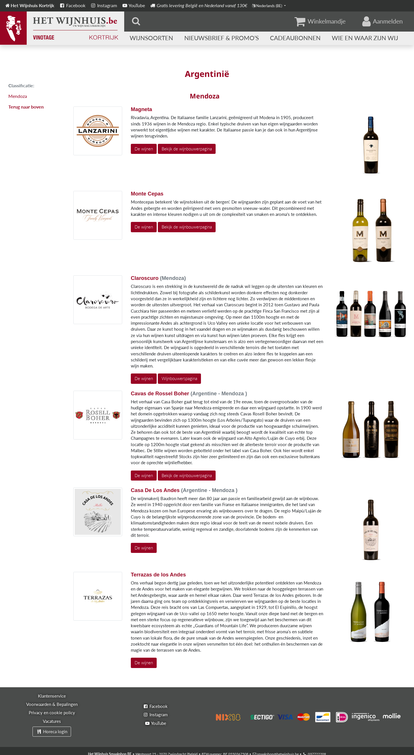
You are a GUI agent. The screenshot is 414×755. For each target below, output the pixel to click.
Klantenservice (52, 695)
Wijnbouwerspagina (179, 378)
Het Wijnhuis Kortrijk (29, 5)
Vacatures (52, 721)
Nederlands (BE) (267, 5)
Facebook (72, 5)
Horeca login (51, 731)
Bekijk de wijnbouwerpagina (187, 148)
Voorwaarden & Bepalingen (52, 704)
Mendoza (17, 96)
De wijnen (144, 148)
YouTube (133, 5)
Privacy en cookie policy (52, 712)
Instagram (103, 5)
